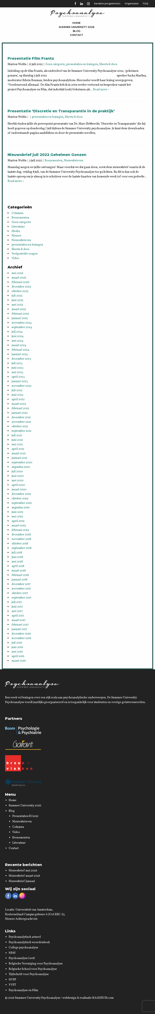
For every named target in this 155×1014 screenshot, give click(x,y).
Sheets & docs (108, 64)
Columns (17, 213)
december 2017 (21, 584)
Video (15, 258)
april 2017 (18, 616)
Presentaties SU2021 (25, 816)
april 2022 (18, 399)
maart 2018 (19, 571)
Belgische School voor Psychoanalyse (33, 969)
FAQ (145, 3)
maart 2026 (19, 278)
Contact (76, 35)
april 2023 (18, 377)
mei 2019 (17, 517)
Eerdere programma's (107, 3)
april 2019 (18, 521)
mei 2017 (17, 611)
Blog (76, 31)
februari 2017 (20, 625)
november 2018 (21, 539)
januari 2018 (19, 580)
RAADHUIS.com (103, 998)
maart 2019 (19, 526)
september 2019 (22, 503)
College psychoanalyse (23, 948)
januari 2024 (20, 354)
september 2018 (21, 548)
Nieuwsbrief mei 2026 (23, 871)
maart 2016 (19, 661)
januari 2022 (20, 413)
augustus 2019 (20, 508)
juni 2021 (17, 440)
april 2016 (18, 656)
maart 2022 (19, 404)
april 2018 (18, 566)
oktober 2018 (20, 544)
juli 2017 (17, 602)
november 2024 (22, 323)
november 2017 (21, 589)
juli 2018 (17, 553)
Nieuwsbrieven (73, 161)
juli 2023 (17, 363)
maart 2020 (19, 490)
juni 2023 (17, 368)
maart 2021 (19, 454)
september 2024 (22, 327)
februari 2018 (20, 575)
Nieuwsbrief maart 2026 (24, 876)
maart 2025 (19, 309)
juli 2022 (17, 390)
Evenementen (53, 161)
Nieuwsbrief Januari (22, 881)
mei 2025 (17, 305)
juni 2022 (17, 395)
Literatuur (18, 227)
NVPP (12, 980)
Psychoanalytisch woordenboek (29, 942)
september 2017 (21, 598)
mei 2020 (17, 481)
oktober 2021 (20, 426)
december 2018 (21, 535)
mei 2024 (17, 341)
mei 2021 (17, 445)
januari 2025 (20, 318)
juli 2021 (17, 436)
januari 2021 (19, 458)
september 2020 (22, 463)
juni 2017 (17, 607)
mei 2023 (17, 372)
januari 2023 (20, 381)
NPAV (12, 953)
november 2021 (21, 422)
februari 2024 (20, 350)
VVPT (12, 985)
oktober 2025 (20, 291)
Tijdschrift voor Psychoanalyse (29, 974)
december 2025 (21, 287)
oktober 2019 (20, 499)
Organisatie (132, 3)
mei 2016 (17, 652)
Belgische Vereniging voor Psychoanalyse (36, 964)
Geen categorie (55, 64)
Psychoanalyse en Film (23, 990)
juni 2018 (17, 557)
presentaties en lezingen (82, 64)
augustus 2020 (21, 467)
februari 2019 (20, 530)
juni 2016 (17, 647)
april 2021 (18, 449)
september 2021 (21, 431)
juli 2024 (17, 332)
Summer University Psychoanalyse (37, 998)
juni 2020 (18, 476)
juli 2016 (17, 643)
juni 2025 (17, 300)
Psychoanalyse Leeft (22, 958)
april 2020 (18, 485)
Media (16, 231)
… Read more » (99, 90)
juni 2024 (17, 336)
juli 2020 (17, 472)
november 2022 (21, 386)
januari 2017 (19, 629)
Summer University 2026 (76, 27)
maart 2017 (19, 620)
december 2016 (21, 634)
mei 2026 (17, 273)
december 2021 (21, 417)
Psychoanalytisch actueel (25, 937)
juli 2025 (17, 296)
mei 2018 (17, 562)
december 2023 (21, 359)
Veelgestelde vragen (25, 254)
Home (76, 23)
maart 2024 (19, 345)
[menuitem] (77, 23)
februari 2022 (20, 408)
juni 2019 (17, 512)
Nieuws (16, 236)
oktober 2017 (20, 593)
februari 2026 (20, 282)
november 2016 (21, 638)
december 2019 (21, 494)
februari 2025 (20, 314)
